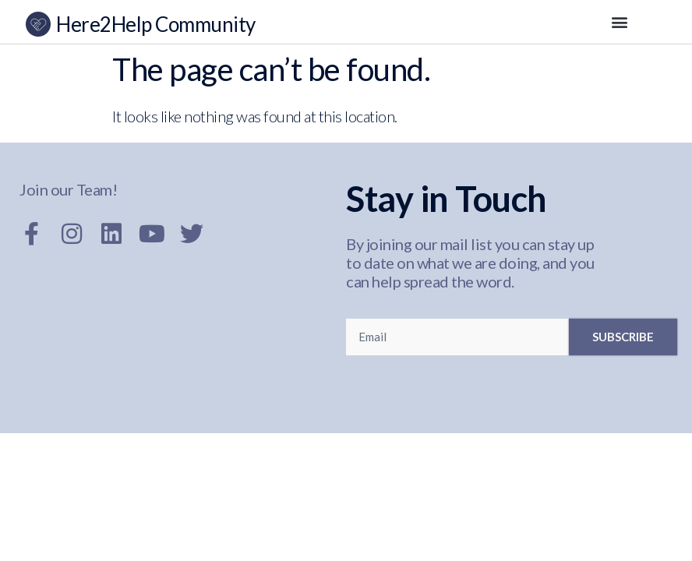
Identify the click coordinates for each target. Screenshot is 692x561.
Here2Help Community (156, 24)
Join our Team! (68, 189)
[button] (620, 22)
